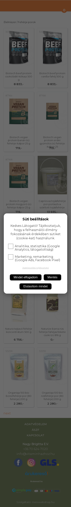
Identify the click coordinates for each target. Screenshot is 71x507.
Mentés (52, 277)
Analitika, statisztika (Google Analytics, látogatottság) (34, 248)
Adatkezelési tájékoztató (35, 267)
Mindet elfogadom (26, 277)
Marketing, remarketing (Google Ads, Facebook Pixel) (34, 258)
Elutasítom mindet (35, 286)
